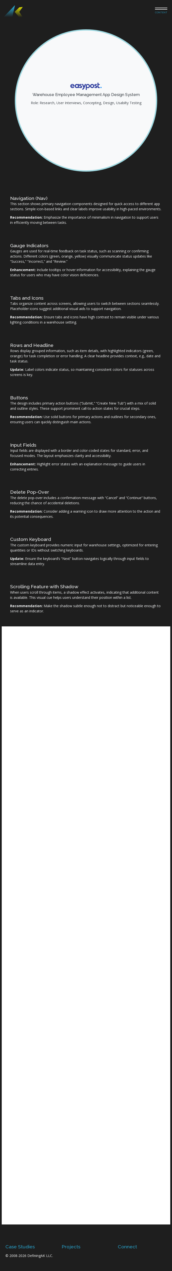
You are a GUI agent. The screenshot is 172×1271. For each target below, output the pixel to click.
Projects (71, 1247)
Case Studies (20, 1247)
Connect (127, 1247)
